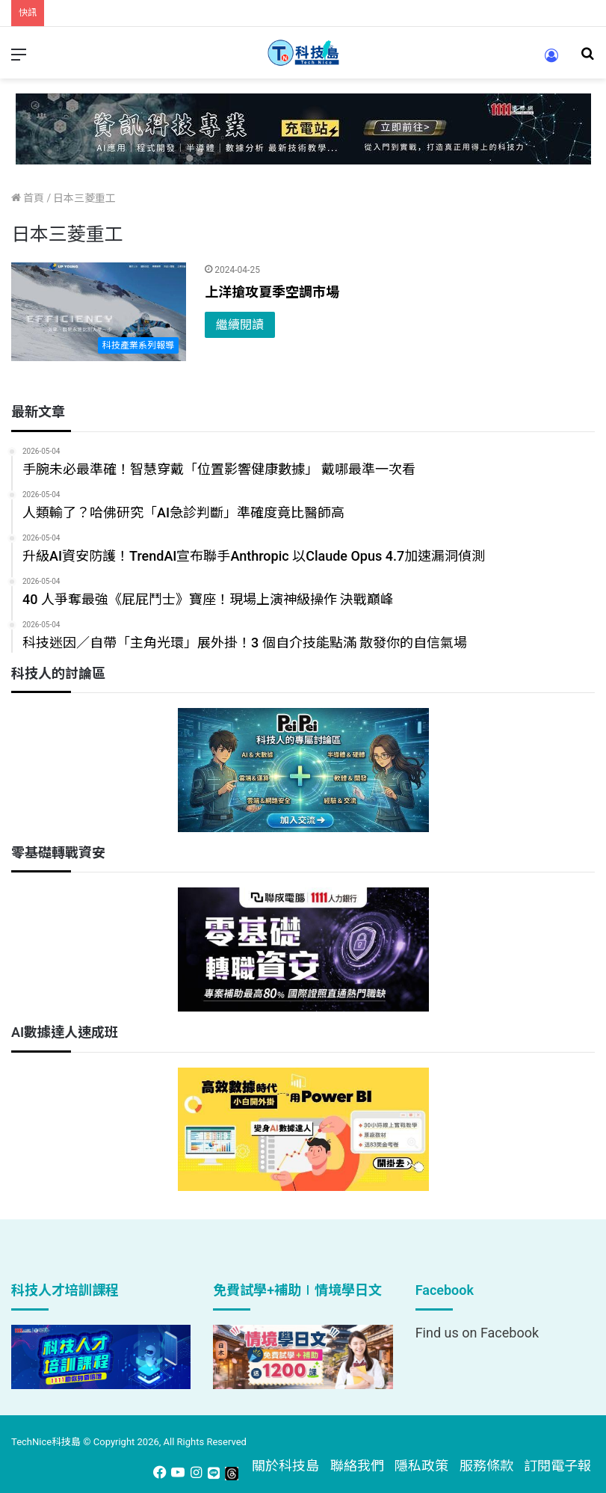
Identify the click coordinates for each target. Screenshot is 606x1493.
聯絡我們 (357, 1466)
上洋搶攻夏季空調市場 (272, 292)
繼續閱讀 (240, 325)
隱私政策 (421, 1466)
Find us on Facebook (477, 1332)
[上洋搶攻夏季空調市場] (98, 311)
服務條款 (486, 1466)
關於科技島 (285, 1466)
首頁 (27, 198)
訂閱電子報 (557, 1466)
